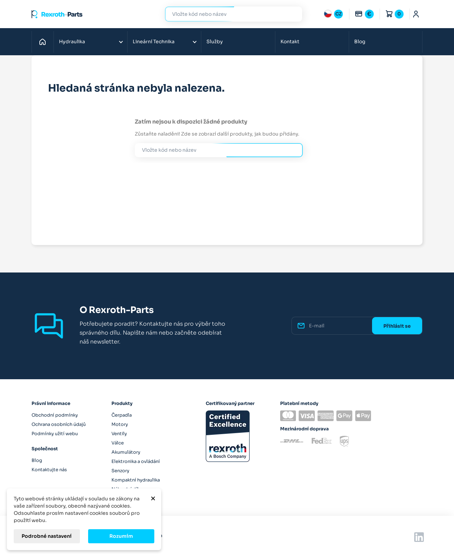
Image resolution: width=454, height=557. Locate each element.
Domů (44, 41)
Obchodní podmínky (55, 415)
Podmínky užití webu (55, 434)
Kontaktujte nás (49, 470)
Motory (119, 424)
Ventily (119, 434)
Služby (214, 41)
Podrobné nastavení (47, 536)
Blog (359, 41)
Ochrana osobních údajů (59, 424)
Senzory (120, 471)
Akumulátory (125, 452)
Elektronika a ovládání (135, 461)
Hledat (293, 14)
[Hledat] (228, 14)
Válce (117, 443)
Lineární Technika (154, 41)
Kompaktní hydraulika (135, 480)
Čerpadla (121, 415)
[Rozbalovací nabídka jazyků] (333, 14)
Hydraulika (72, 41)
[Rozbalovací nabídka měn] (364, 14)
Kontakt (289, 41)
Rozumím (121, 536)
